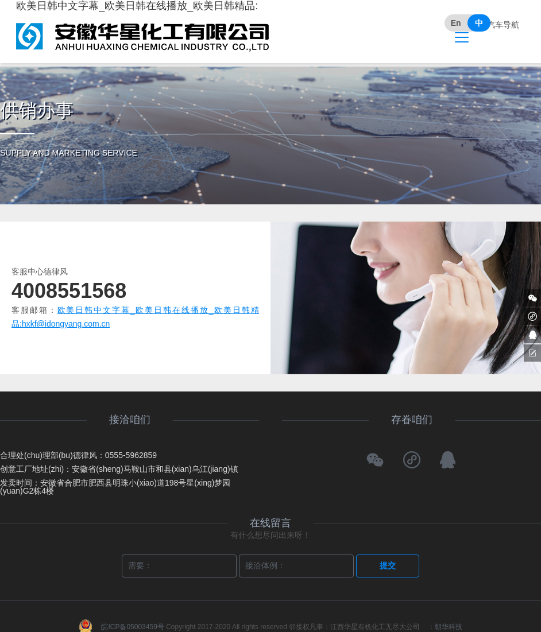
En (456, 23)
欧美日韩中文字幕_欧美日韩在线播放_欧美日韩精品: (142, 26)
